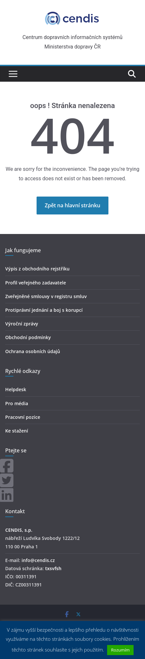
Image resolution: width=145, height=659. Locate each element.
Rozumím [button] (120, 650)
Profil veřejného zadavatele (35, 283)
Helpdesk (15, 389)
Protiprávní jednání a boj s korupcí (44, 310)
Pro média (16, 403)
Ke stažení (16, 431)
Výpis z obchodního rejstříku (37, 269)
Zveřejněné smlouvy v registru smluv (46, 296)
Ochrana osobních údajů (32, 351)
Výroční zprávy (21, 324)
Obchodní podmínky (28, 337)
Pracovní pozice (22, 417)
